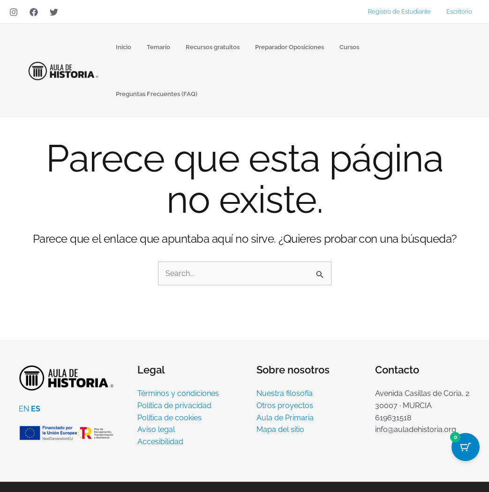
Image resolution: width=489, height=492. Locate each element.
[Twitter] (54, 12)
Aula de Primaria (285, 370)
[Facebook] (34, 12)
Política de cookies (169, 370)
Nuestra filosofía (284, 347)
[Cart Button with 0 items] (465, 447)
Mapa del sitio (280, 383)
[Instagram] (13, 12)
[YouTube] (466, 464)
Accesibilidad (160, 394)
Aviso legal (156, 383)
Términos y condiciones (178, 347)
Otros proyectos (284, 359)
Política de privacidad (174, 359)
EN (24, 362)
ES (35, 362)
